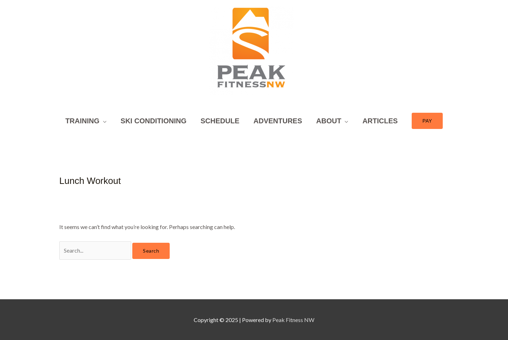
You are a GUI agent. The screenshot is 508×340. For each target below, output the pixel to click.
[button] (427, 121)
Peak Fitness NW (293, 319)
